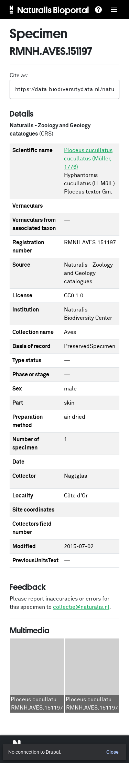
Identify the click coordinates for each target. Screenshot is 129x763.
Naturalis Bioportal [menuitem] (53, 9)
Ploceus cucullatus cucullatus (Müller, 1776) (88, 159)
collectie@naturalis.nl (81, 607)
